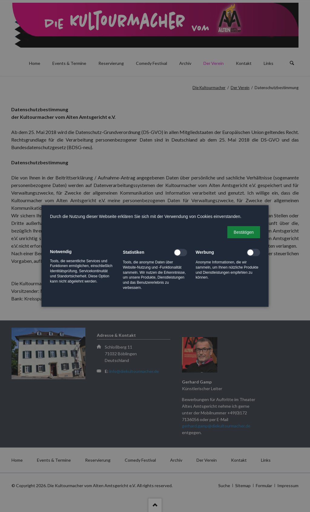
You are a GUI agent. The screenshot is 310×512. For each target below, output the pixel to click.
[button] (243, 232)
